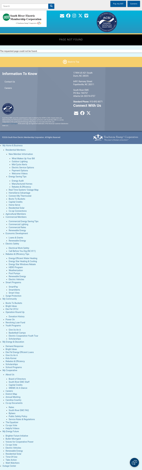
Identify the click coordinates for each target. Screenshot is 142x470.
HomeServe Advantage (19, 193)
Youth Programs (13, 325)
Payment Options (20, 170)
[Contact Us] (62, 16)
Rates (11, 407)
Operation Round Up (15, 312)
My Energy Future (11, 431)
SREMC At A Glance (18, 388)
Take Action (11, 460)
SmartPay (13, 287)
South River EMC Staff (19, 382)
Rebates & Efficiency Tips (17, 254)
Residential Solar (16, 208)
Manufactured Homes (22, 184)
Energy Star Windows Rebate (22, 264)
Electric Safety (12, 243)
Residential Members (15, 150)
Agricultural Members (16, 214)
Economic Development (17, 233)
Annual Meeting (13, 397)
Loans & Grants (16, 237)
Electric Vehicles (16, 279)
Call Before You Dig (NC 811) (22, 251)
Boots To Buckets (17, 199)
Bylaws (12, 413)
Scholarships (15, 339)
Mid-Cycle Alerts (19, 164)
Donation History (16, 316)
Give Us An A (15, 330)
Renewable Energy (17, 230)
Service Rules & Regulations (22, 419)
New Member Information (21, 154)
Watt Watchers (12, 463)
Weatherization (16, 270)
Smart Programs (13, 282)
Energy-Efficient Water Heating (23, 258)
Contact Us (10, 82)
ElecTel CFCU (12, 309)
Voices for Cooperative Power (19, 442)
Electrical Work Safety (19, 248)
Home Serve (14, 205)
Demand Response (14, 346)
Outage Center (9, 466)
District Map (11, 394)
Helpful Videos (12, 428)
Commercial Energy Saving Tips (23, 221)
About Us (10, 374)
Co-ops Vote (11, 425)
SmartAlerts (14, 290)
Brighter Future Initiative (17, 436)
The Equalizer (12, 422)
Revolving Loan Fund (15, 322)
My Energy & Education (13, 342)
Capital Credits (15, 202)
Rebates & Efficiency (21, 187)
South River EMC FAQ (19, 410)
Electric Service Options (23, 167)
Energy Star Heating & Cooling (23, 261)
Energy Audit (18, 181)
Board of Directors (17, 379)
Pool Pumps (14, 273)
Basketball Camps (17, 333)
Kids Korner (11, 358)
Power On (10, 319)
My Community (10, 299)
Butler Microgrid (13, 439)
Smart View (14, 293)
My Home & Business (13, 145)
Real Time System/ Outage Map (23, 190)
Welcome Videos (20, 173)
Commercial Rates (17, 227)
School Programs (14, 367)
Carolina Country (13, 400)
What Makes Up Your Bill (23, 158)
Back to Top (73, 62)
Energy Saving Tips (17, 176)
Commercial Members (16, 217)
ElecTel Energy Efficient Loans (20, 352)
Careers (8, 88)
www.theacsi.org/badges (9, 123)
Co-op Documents (14, 403)
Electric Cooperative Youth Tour (23, 336)
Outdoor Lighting (20, 161)
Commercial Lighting (18, 224)
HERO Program (16, 267)
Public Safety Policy (18, 416)
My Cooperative (10, 370)
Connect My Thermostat (20, 196)
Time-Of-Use (11, 457)
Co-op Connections (18, 211)
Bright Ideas (11, 306)
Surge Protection (13, 296)
